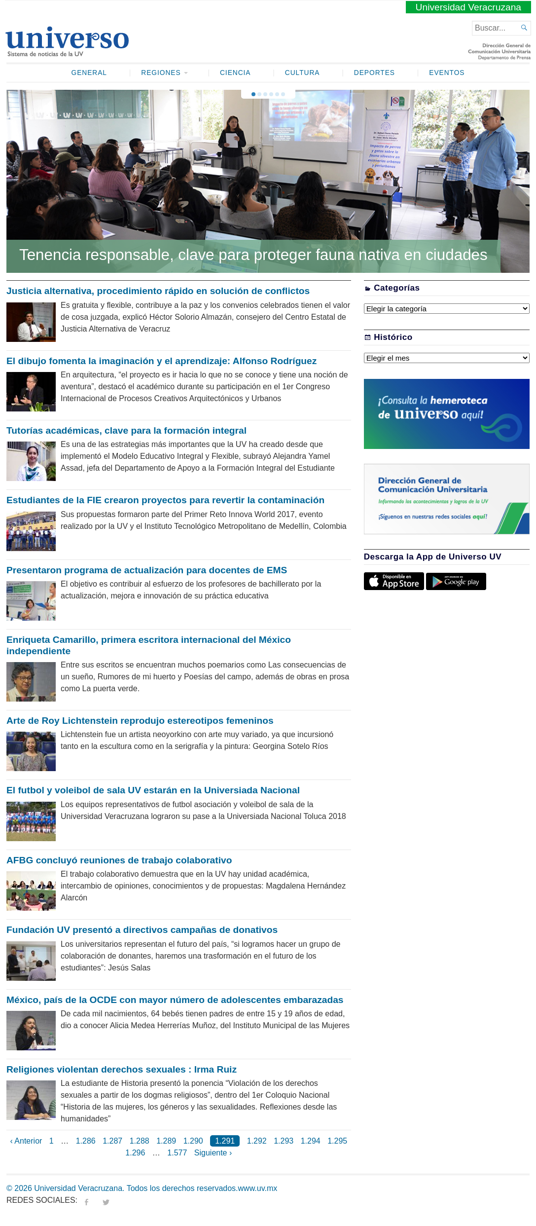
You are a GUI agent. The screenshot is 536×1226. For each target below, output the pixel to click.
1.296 (135, 1153)
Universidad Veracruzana (468, 7)
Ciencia (235, 72)
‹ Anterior (26, 1141)
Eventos (447, 72)
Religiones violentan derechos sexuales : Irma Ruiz (121, 1069)
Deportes (374, 72)
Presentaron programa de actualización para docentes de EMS (146, 570)
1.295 (337, 1141)
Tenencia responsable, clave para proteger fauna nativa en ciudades (253, 254)
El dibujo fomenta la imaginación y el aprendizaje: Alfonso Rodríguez (161, 361)
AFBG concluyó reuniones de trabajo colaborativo (119, 860)
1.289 (166, 1141)
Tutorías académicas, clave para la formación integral (126, 430)
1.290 (193, 1141)
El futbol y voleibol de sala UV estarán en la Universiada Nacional (153, 790)
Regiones (160, 72)
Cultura (302, 72)
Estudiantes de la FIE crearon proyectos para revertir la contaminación (165, 500)
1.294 (311, 1141)
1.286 (86, 1141)
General (89, 72)
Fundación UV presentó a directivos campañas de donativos (142, 930)
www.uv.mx (258, 1188)
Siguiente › (213, 1153)
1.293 (283, 1141)
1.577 (177, 1153)
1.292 (257, 1141)
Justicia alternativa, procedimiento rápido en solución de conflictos (158, 291)
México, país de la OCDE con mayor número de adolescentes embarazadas (175, 1000)
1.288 (139, 1141)
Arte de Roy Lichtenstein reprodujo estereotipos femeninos (140, 720)
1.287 (112, 1141)
